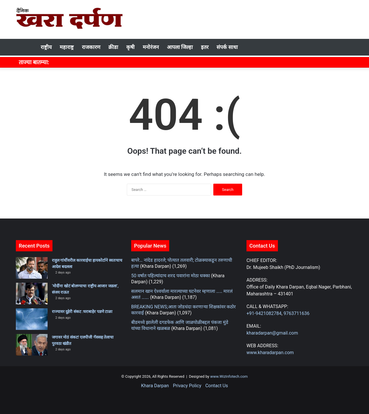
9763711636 (297, 313)
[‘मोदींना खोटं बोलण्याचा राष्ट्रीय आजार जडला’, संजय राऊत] (32, 293)
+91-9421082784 (263, 313)
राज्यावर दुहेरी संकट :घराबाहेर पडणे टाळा (82, 311)
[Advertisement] (242, 19)
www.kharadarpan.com (270, 352)
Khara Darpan (155, 385)
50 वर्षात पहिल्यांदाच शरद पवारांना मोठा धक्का (170, 275)
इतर (204, 47)
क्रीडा (113, 47)
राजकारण (91, 47)
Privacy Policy (187, 385)
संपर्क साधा (227, 47)
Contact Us (216, 385)
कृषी (130, 47)
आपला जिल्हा (180, 47)
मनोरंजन (151, 47)
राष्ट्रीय (46, 47)
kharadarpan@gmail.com (272, 333)
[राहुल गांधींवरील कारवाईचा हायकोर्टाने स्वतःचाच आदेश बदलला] (32, 268)
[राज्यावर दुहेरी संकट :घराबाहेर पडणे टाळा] (32, 319)
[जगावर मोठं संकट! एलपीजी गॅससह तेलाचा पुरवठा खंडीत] (32, 345)
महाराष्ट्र (67, 47)
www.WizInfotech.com (228, 376)
